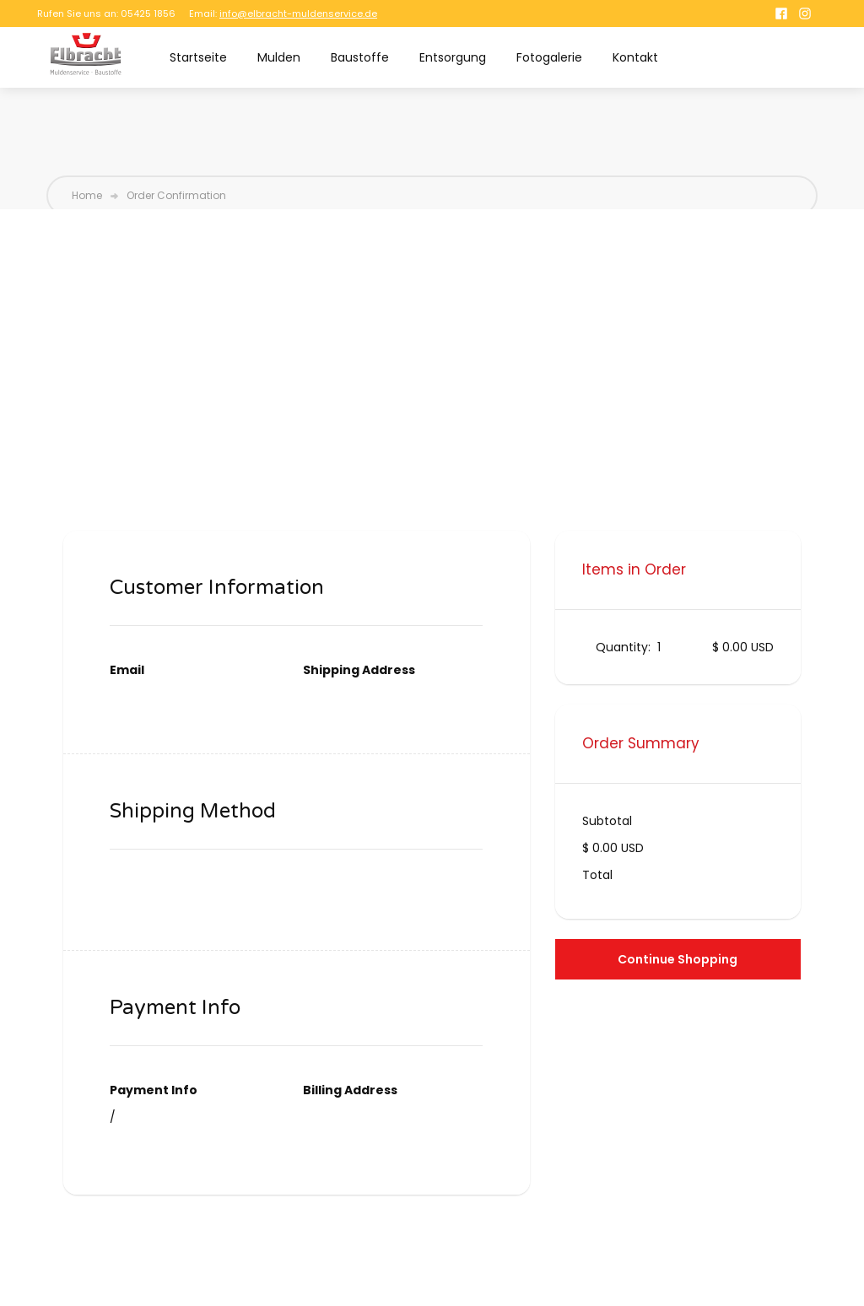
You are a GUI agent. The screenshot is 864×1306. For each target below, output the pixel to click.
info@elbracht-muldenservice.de (298, 13)
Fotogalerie (549, 57)
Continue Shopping (677, 959)
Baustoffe (360, 57)
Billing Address (350, 1090)
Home (87, 195)
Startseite (198, 57)
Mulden (278, 57)
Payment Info (153, 1090)
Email (127, 669)
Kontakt (635, 57)
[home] (85, 54)
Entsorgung (452, 57)
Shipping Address (359, 669)
